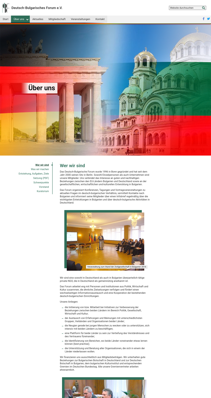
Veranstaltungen (80, 19)
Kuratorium (43, 191)
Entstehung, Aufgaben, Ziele (34, 173)
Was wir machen (40, 169)
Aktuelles (37, 19)
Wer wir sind (42, 165)
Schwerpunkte (41, 182)
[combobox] (187, 8)
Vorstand (44, 186)
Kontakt (100, 19)
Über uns (19, 19)
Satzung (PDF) (41, 178)
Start (5, 19)
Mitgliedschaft (57, 19)
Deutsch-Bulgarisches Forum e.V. (36, 7)
